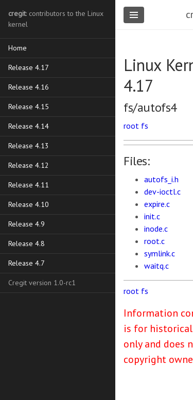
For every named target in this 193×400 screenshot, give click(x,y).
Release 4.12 (28, 165)
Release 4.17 (28, 67)
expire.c (157, 204)
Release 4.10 (28, 204)
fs (144, 125)
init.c (152, 216)
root (131, 125)
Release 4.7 (26, 263)
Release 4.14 (28, 126)
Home (17, 48)
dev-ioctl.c (162, 191)
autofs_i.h (161, 179)
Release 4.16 (28, 87)
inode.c (156, 228)
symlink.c (159, 253)
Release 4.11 (28, 184)
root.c (154, 241)
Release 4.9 (26, 224)
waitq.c (156, 265)
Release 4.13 (28, 145)
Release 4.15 (28, 106)
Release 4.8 (26, 243)
